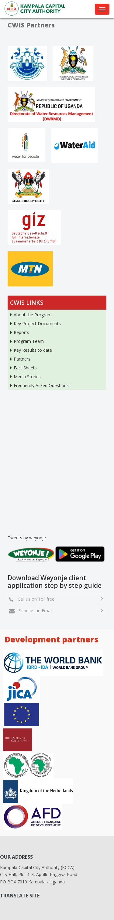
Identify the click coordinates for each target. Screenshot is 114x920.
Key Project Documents (37, 323)
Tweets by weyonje (27, 538)
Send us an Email (34, 610)
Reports (21, 332)
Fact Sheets (25, 368)
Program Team (29, 341)
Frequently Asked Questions (41, 385)
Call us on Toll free (34, 599)
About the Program (33, 315)
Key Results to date (33, 350)
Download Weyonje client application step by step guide (55, 581)
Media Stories (27, 376)
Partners (22, 359)
